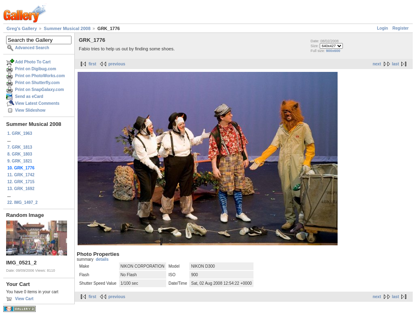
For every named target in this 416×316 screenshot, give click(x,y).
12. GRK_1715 (21, 182)
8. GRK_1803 (19, 154)
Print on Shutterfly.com (37, 82)
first (92, 64)
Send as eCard (29, 96)
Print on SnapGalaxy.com (39, 89)
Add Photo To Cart (33, 62)
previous (117, 64)
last (395, 64)
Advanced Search (32, 47)
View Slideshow (30, 110)
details (102, 259)
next (377, 64)
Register (400, 28)
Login (382, 28)
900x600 (333, 51)
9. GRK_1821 (19, 161)
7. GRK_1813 (19, 147)
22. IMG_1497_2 (22, 202)
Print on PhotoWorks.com (40, 76)
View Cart (24, 299)
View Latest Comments (37, 103)
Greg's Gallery (21, 28)
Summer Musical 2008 (67, 28)
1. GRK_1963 (19, 133)
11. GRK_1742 (21, 175)
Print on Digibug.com (35, 69)
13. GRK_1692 (21, 188)
